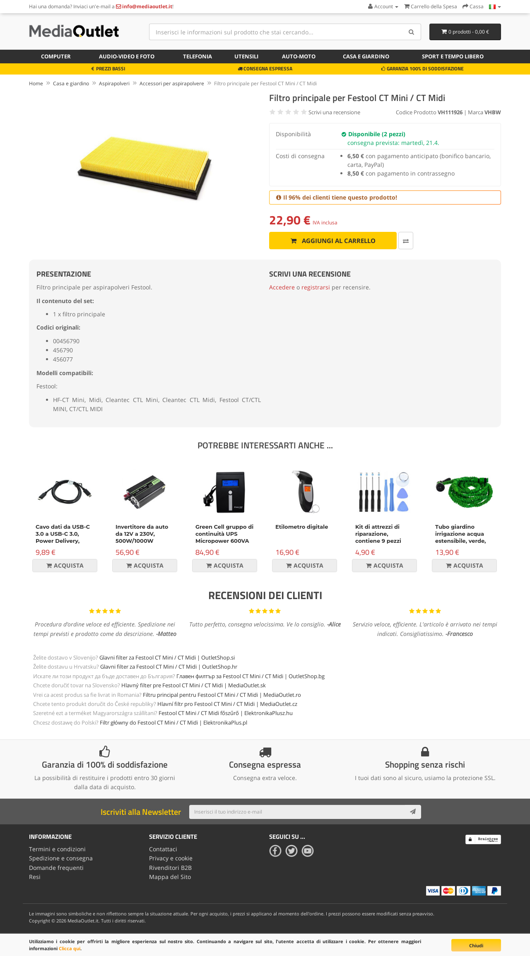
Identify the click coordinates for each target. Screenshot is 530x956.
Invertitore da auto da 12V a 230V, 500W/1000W (142, 533)
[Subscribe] (413, 812)
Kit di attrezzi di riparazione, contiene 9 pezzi (378, 533)
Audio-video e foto (126, 56)
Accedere (282, 287)
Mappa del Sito (170, 877)
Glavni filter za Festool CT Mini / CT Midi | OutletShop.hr (168, 666)
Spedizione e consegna (61, 858)
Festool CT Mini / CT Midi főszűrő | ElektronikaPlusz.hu (226, 713)
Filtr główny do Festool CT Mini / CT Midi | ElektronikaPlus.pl (173, 722)
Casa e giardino (366, 56)
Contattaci (163, 849)
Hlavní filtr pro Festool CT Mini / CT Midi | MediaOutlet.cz (227, 704)
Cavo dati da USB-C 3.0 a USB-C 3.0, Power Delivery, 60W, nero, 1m (63, 537)
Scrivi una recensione (334, 112)
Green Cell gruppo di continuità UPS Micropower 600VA (224, 533)
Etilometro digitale (301, 526)
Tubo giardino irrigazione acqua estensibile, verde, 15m (460, 537)
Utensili (246, 56)
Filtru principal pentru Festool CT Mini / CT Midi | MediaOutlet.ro (222, 694)
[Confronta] (405, 240)
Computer (56, 56)
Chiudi (476, 945)
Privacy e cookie (171, 858)
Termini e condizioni (57, 849)
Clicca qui (69, 948)
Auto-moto (299, 56)
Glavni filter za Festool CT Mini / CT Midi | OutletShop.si (167, 657)
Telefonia (197, 56)
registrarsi (315, 287)
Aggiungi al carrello (333, 240)
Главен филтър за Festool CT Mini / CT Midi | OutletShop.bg (250, 676)
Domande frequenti (56, 868)
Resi (35, 877)
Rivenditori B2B (170, 868)
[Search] (411, 32)
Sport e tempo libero (453, 56)
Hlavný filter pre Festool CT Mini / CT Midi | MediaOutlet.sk (193, 685)
